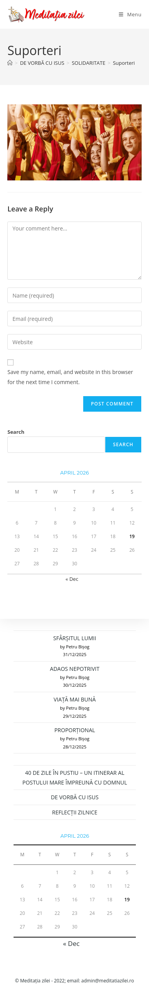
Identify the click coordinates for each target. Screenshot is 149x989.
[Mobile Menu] (130, 14)
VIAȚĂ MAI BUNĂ (75, 699)
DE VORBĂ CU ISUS (74, 797)
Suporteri (124, 62)
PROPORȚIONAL (74, 730)
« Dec (71, 578)
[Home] (9, 62)
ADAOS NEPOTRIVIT (74, 668)
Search (15, 431)
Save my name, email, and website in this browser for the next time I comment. (70, 376)
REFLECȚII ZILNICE (75, 812)
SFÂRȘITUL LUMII (74, 638)
